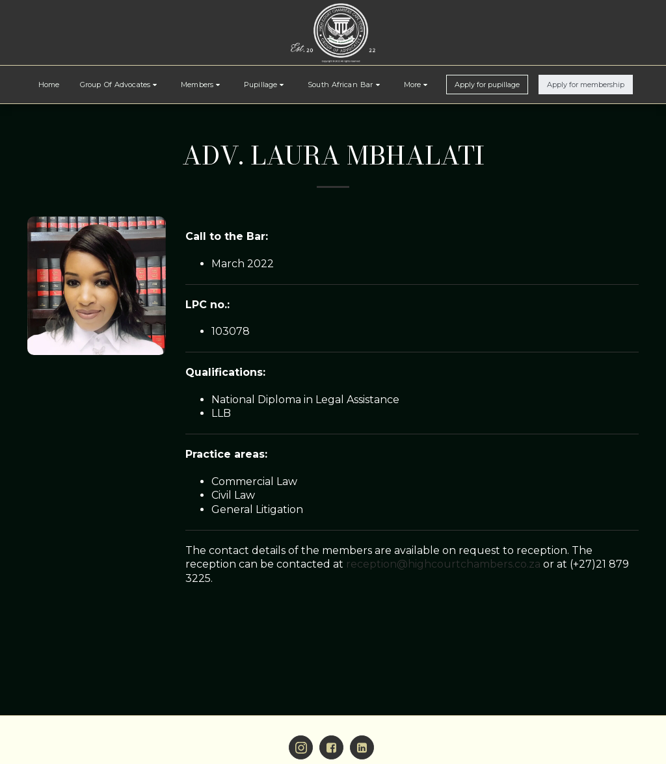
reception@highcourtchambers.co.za (443, 564)
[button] (120, 84)
